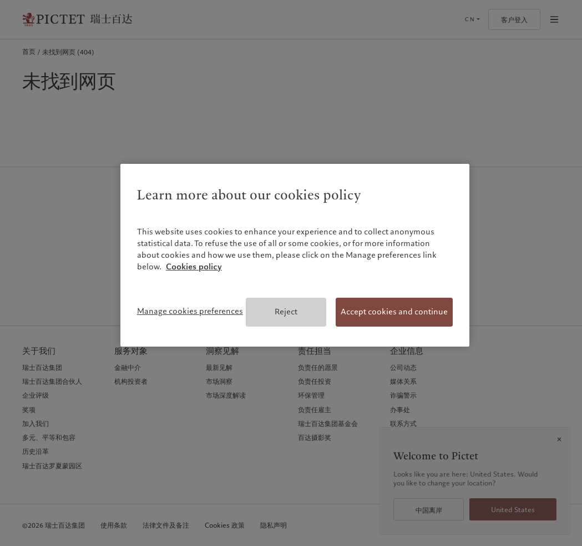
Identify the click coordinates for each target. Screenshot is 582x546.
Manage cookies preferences (190, 311)
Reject (286, 311)
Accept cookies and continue (394, 311)
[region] (294, 255)
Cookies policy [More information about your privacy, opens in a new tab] (194, 266)
